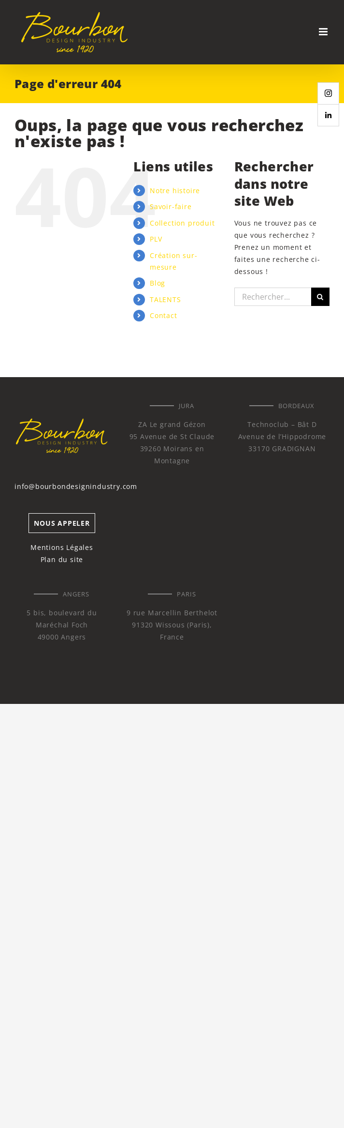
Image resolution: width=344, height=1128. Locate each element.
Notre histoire (175, 190)
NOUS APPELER (62, 523)
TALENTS (165, 299)
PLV (156, 239)
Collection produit (182, 223)
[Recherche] (320, 297)
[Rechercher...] (272, 297)
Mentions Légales (61, 547)
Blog (157, 283)
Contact (163, 315)
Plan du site (62, 559)
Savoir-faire (171, 206)
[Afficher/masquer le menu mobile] (324, 32)
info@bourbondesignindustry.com (75, 486)
